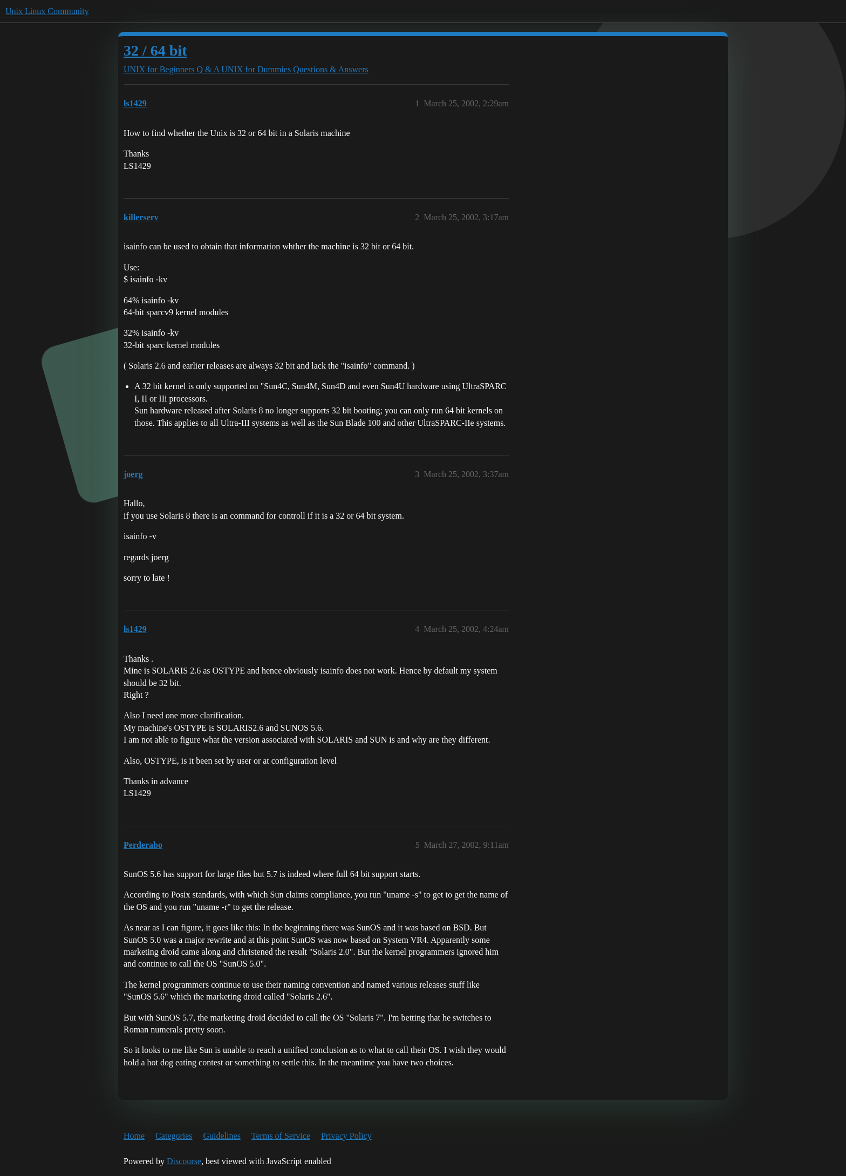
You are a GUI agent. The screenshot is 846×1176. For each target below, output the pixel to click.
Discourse (184, 1161)
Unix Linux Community (47, 11)
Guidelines (222, 1135)
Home (134, 1135)
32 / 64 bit (155, 50)
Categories (173, 1135)
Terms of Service (280, 1135)
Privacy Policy (346, 1135)
